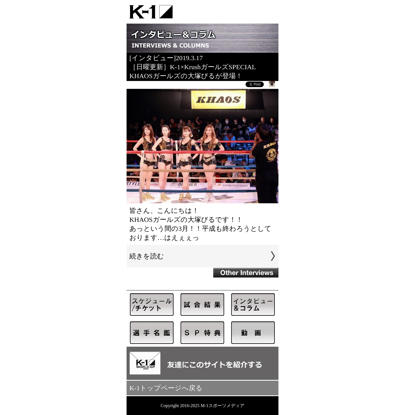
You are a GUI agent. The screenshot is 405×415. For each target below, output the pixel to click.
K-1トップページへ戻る (165, 388)
